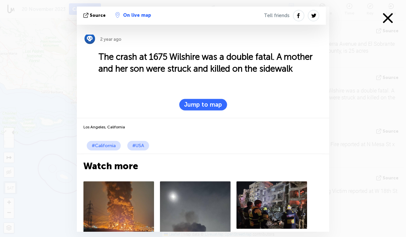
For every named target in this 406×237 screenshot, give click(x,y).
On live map (133, 15)
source (95, 15)
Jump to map (203, 104)
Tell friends (277, 15)
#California (104, 145)
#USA (138, 145)
